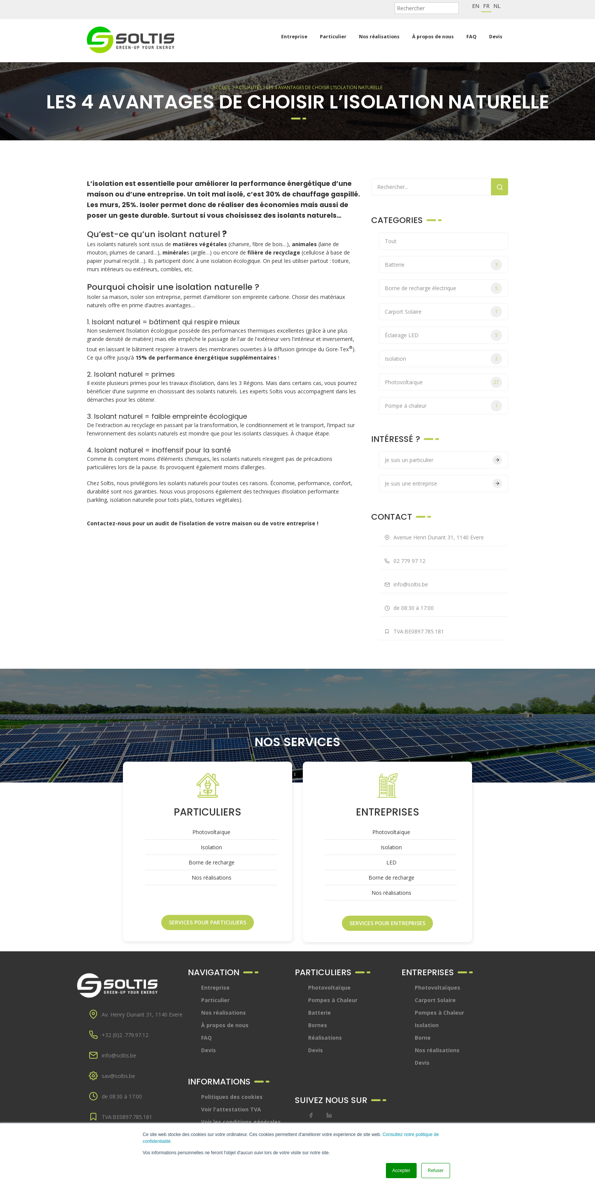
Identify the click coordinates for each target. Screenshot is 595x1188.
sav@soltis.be (118, 1076)
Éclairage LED (402, 335)
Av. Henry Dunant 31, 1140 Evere (142, 1014)
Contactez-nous (109, 523)
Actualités (248, 87)
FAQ (471, 36)
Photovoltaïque (404, 382)
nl (497, 5)
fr (486, 5)
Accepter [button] (401, 1170)
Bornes (317, 1025)
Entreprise (294, 36)
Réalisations (325, 1037)
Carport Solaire (403, 311)
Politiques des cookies (232, 1096)
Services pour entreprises (387, 923)
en (475, 5)
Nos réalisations (379, 36)
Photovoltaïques (437, 987)
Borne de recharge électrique (420, 288)
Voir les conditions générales (241, 1121)
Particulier (333, 36)
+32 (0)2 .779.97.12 (125, 1035)
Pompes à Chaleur (332, 1000)
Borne (423, 1037)
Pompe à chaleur (406, 405)
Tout (391, 241)
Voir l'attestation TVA (231, 1109)
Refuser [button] (436, 1170)
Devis (495, 36)
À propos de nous (433, 36)
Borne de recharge (212, 862)
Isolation (395, 358)
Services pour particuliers (207, 922)
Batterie (395, 264)
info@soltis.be (119, 1055)
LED (391, 862)
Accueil (221, 87)
